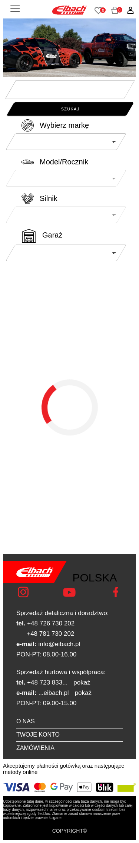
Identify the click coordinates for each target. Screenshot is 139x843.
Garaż (52, 235)
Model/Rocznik (64, 162)
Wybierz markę (64, 125)
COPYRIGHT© (69, 831)
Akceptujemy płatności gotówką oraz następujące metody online (64, 768)
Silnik (48, 198)
